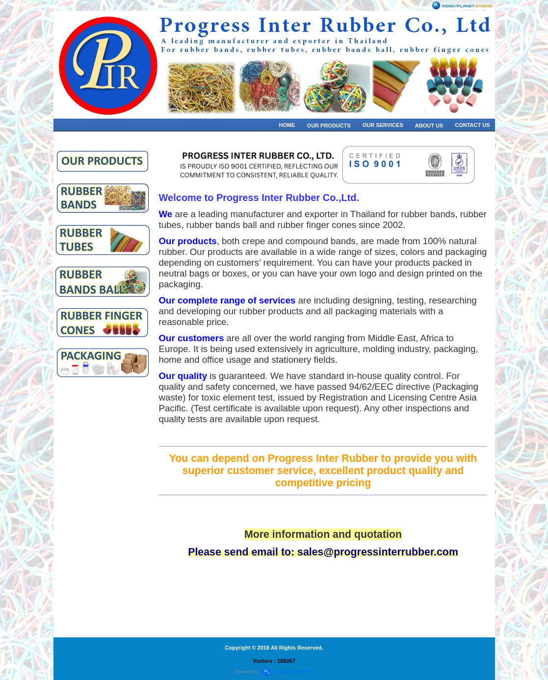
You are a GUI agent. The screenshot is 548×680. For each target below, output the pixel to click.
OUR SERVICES (383, 125)
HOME (287, 125)
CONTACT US (472, 125)
